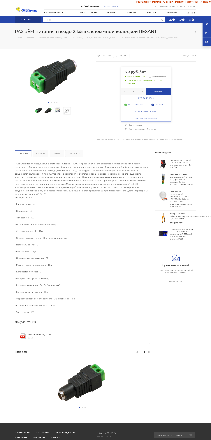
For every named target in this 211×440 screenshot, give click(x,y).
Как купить (74, 153)
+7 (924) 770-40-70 (90, 6)
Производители (65, 433)
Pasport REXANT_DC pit (39, 334)
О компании (22, 433)
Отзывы (57, 153)
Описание (23, 153)
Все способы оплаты (146, 111)
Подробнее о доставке (146, 118)
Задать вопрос (135, 105)
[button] (49, 103)
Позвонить (160, 105)
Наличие (40, 153)
